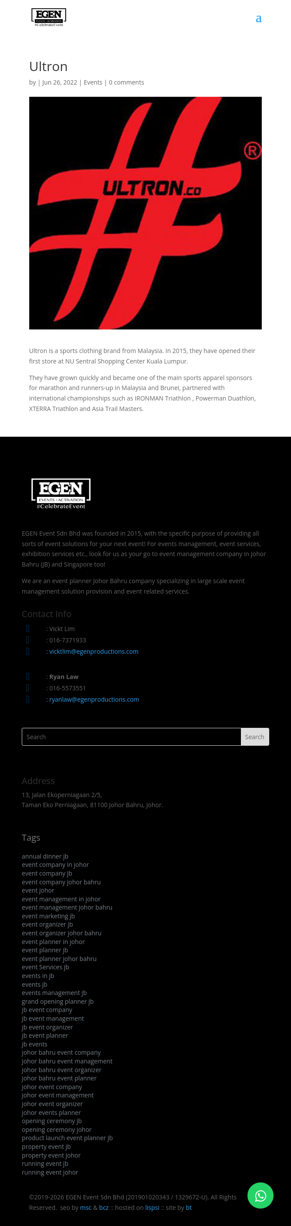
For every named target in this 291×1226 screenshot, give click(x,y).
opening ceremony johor (56, 1129)
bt (189, 1207)
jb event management (53, 1018)
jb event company (47, 1009)
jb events (34, 1044)
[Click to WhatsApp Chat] (260, 1195)
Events (93, 82)
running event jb (45, 1163)
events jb (34, 984)
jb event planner (45, 1035)
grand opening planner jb (58, 1001)
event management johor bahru (67, 907)
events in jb (38, 975)
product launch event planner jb (67, 1138)
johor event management (58, 1095)
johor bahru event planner (59, 1078)
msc (85, 1207)
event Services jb (45, 967)
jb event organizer (47, 1027)
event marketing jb (48, 916)
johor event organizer (52, 1104)
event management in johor (61, 899)
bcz (104, 1207)
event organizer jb (47, 924)
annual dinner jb (45, 856)
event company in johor (55, 864)
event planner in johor (53, 941)
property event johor (51, 1155)
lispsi (152, 1207)
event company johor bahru (61, 882)
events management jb (54, 992)
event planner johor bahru (59, 958)
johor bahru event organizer (62, 1070)
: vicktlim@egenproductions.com (92, 651)
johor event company (52, 1087)
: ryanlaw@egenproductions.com (92, 699)
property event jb (46, 1146)
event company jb (47, 873)
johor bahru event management (67, 1061)
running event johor (50, 1172)
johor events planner (51, 1112)
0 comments (126, 82)
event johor (38, 890)
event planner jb (45, 950)
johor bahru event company (61, 1052)
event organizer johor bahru (62, 933)
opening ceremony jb (52, 1121)
